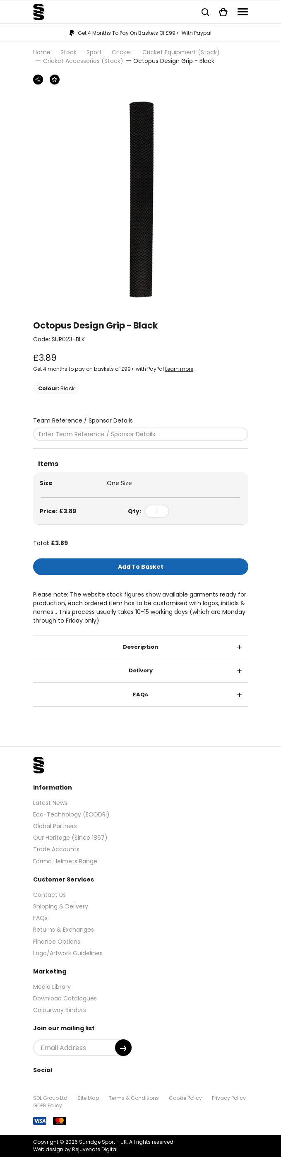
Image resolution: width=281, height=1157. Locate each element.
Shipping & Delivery (60, 906)
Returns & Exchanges (63, 929)
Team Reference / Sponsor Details (83, 420)
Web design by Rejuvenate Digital (75, 1149)
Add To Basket (140, 567)
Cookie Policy (185, 1097)
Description (140, 647)
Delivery (141, 670)
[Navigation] (243, 11)
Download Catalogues (65, 998)
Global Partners (55, 826)
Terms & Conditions (134, 1097)
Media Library (52, 987)
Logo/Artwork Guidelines (68, 953)
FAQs (140, 694)
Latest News (50, 803)
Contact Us (49, 895)
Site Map (88, 1097)
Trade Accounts (56, 849)
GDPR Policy (47, 1105)
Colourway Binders (59, 1010)
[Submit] (123, 1047)
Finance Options (56, 941)
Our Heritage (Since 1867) (70, 837)
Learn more (179, 368)
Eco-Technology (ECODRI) (71, 814)
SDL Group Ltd (50, 1097)
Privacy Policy (229, 1097)
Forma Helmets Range (65, 861)
